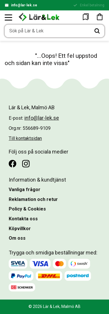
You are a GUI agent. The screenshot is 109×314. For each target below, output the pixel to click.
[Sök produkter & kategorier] (47, 31)
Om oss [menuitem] (17, 238)
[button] (9, 17)
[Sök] (97, 31)
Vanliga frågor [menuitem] (24, 189)
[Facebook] (12, 163)
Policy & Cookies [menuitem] (27, 209)
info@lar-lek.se (24, 5)
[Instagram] (26, 163)
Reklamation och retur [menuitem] (33, 199)
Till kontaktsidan (25, 138)
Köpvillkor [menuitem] (20, 228)
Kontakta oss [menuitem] (23, 218)
